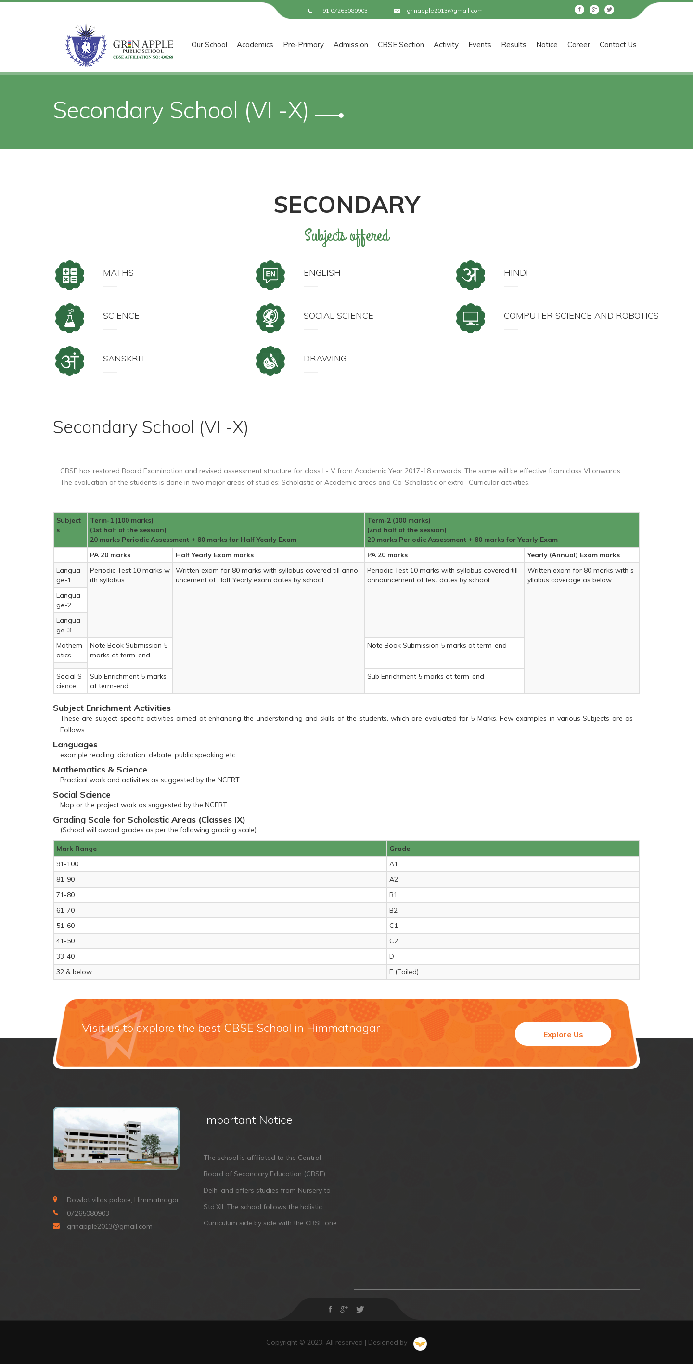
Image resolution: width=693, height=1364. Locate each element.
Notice (566, 45)
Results (532, 45)
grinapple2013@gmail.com (445, 10)
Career (597, 45)
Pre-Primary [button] (322, 45)
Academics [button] (274, 45)
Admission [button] (369, 45)
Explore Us (563, 1034)
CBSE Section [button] (420, 45)
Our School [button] (228, 45)
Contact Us (636, 45)
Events (498, 45)
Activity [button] (464, 45)
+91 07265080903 (343, 10)
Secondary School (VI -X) (151, 427)
